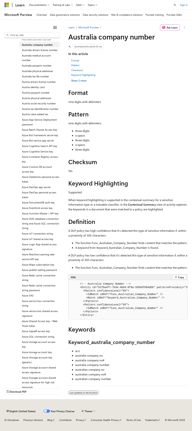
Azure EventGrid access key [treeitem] (37, 208)
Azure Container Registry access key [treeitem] (40, 159)
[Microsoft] (6, 5)
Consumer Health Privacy (105, 420)
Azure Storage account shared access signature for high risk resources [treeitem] (39, 382)
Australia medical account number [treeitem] (36, 58)
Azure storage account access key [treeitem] (38, 344)
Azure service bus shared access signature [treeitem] (40, 313)
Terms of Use (133, 420)
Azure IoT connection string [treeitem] (37, 233)
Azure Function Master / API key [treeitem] (40, 213)
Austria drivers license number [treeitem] (39, 82)
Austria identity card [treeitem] (33, 87)
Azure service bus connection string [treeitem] (38, 303)
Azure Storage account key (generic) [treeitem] (37, 360)
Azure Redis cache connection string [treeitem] (39, 278)
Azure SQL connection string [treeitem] (38, 336)
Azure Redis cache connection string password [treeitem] (39, 288)
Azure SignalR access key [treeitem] (36, 331)
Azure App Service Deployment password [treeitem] (39, 122)
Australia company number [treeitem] (37, 44)
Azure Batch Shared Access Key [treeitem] (39, 129)
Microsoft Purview (88, 27)
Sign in (184, 5)
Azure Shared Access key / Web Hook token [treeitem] (39, 323)
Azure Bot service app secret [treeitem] (38, 140)
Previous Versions (33, 420)
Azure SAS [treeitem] (28, 295)
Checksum (77, 70)
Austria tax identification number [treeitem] (40, 109)
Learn (71, 27)
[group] (128, 299)
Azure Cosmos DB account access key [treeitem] (37, 169)
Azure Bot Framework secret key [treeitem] (40, 135)
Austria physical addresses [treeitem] (36, 98)
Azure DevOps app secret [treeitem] (36, 187)
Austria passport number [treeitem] (36, 92)
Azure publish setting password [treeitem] (39, 270)
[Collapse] (55, 27)
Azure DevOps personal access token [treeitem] (39, 195)
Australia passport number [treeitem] (37, 65)
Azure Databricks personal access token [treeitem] (40, 179)
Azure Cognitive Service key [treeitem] (37, 151)
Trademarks (151, 420)
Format (75, 60)
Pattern (75, 65)
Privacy (80, 420)
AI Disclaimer (11, 420)
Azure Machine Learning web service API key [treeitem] (38, 257)
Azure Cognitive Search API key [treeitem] (39, 146)
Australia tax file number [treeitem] (35, 76)
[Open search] (174, 5)
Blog (49, 420)
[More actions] (184, 27)
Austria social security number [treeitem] (39, 103)
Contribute (65, 420)
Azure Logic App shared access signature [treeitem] (39, 247)
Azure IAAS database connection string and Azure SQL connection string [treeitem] (40, 223)
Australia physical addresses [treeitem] (37, 71)
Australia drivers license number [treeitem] (40, 50)
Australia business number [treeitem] (36, 39)
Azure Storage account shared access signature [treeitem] (39, 370)
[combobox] (32, 35)
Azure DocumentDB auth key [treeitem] (38, 202)
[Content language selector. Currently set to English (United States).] (21, 411)
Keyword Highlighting (83, 75)
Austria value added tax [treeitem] (35, 114)
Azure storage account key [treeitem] (37, 352)
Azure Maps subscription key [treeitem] (38, 264)
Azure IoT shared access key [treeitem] (37, 239)
